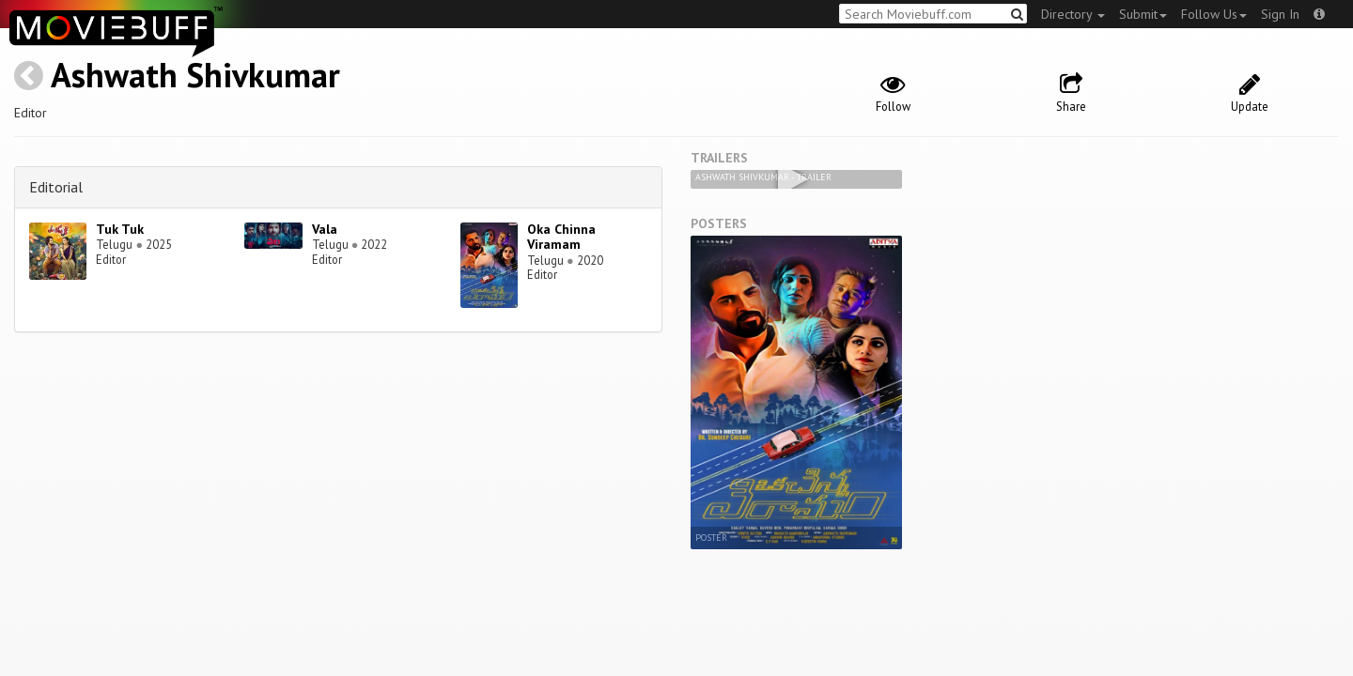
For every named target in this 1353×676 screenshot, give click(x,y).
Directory (1073, 14)
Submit (1143, 14)
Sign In (1280, 14)
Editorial (56, 186)
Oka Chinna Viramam (561, 237)
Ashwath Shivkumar (195, 75)
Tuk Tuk (120, 229)
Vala (324, 229)
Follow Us (1214, 14)
